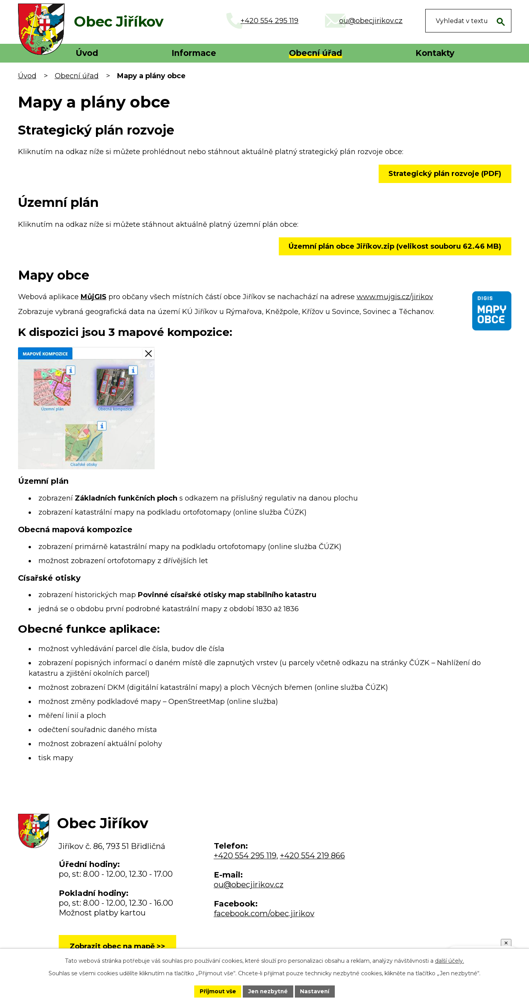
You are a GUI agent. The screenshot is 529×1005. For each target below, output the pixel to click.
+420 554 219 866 (312, 855)
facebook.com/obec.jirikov (264, 913)
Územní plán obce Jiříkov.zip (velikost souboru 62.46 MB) (394, 246)
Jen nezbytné (268, 990)
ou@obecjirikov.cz (248, 884)
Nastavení (316, 990)
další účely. (449, 960)
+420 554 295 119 (245, 855)
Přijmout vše (216, 990)
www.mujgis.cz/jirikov (395, 297)
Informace (194, 53)
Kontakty (434, 53)
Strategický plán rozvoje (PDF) (444, 173)
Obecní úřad (315, 53)
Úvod (87, 53)
